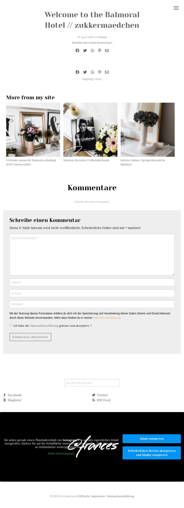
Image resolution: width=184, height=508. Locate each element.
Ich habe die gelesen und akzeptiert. (51, 325)
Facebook (12, 395)
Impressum (98, 496)
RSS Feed (101, 400)
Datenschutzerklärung (106, 317)
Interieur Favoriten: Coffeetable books (86, 160)
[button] (176, 8)
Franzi (103, 37)
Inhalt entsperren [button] (152, 438)
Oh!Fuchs (84, 496)
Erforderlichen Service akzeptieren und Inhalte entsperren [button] (152, 453)
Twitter (100, 395)
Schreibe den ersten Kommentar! (92, 42)
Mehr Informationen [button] (61, 453)
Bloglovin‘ (12, 400)
